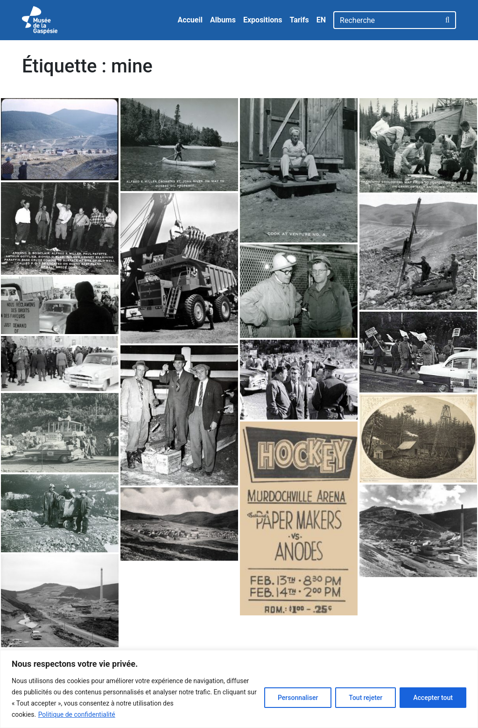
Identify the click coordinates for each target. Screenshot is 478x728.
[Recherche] (386, 20)
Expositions (262, 19)
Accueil (190, 19)
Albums (223, 19)
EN (321, 19)
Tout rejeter (365, 697)
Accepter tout (433, 697)
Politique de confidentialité (76, 714)
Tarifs (299, 19)
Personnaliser (298, 697)
